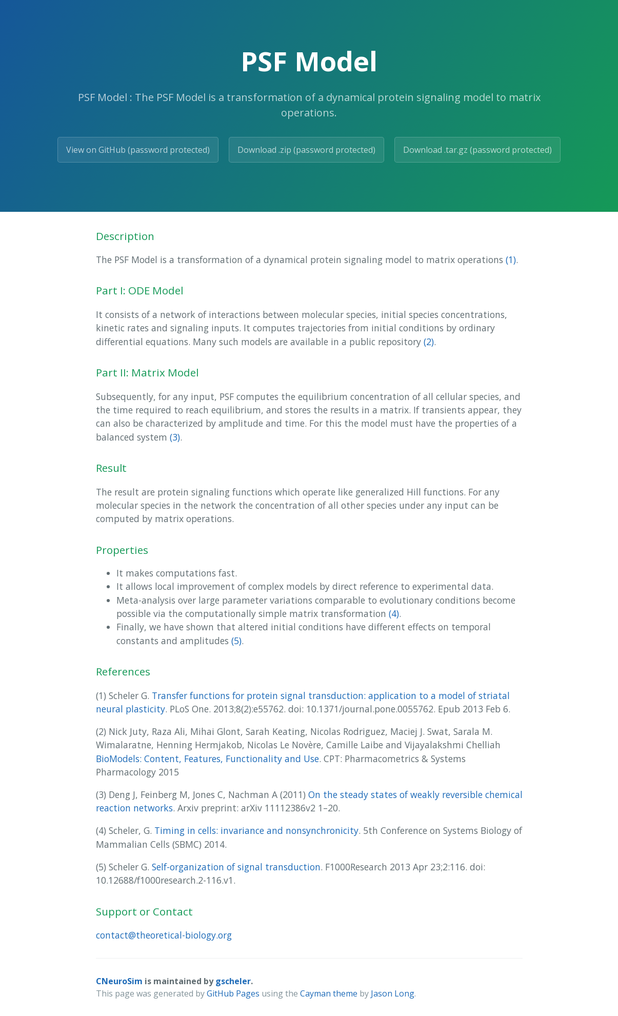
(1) (511, 259)
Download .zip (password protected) (306, 149)
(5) (236, 640)
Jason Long (392, 993)
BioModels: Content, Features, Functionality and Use (207, 758)
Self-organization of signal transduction (236, 867)
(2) (429, 341)
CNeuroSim (119, 981)
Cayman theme (328, 993)
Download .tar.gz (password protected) (477, 149)
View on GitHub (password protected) (138, 149)
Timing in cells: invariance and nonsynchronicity (256, 830)
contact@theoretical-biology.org (164, 935)
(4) (394, 613)
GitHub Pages (233, 993)
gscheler (233, 981)
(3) (175, 437)
